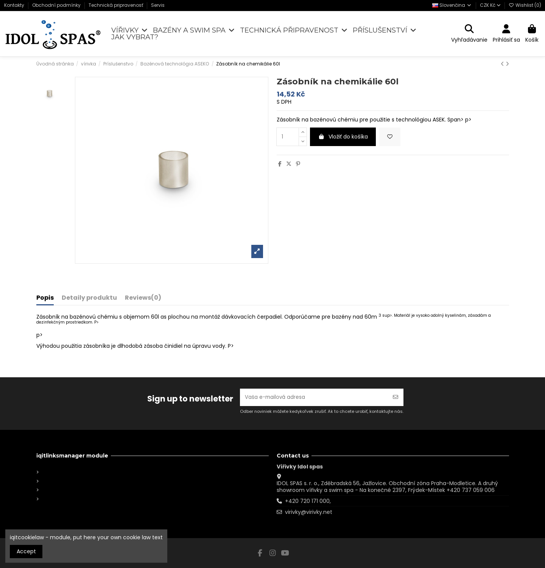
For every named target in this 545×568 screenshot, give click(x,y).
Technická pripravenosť (116, 5)
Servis (158, 5)
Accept (26, 551)
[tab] (143, 299)
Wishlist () (525, 5)
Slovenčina (452, 5)
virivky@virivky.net (308, 512)
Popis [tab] (45, 298)
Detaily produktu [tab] (89, 298)
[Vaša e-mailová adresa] (314, 396)
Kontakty (14, 5)
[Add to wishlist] (389, 137)
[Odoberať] (395, 396)
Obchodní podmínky (57, 5)
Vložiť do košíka (343, 136)
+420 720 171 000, (308, 501)
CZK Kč (490, 5)
